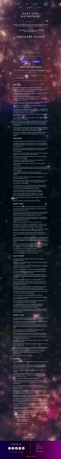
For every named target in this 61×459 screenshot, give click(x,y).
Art (36, 61)
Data (27, 3)
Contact (37, 444)
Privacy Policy (38, 446)
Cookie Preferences (40, 451)
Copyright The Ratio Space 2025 (30, 456)
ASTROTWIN (16, 3)
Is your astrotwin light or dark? (30, 72)
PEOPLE (36, 3)
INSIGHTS (29, 7)
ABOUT (39, 7)
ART (21, 7)
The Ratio (15, 355)
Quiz (25, 61)
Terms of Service (39, 448)
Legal (37, 449)
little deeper (40, 133)
